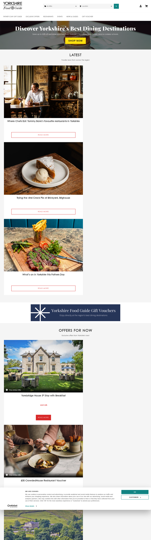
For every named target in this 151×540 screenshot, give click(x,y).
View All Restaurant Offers (75, 235)
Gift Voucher (87, 16)
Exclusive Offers (32, 16)
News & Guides (72, 16)
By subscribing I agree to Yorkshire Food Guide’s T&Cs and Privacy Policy (28, 280)
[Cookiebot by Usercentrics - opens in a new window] (12, 536)
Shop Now (75, 40)
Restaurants (48, 16)
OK (135, 522)
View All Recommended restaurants (75, 466)
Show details (29, 536)
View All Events (75, 371)
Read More (27, 113)
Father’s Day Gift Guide (12, 16)
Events (60, 16)
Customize (135, 527)
